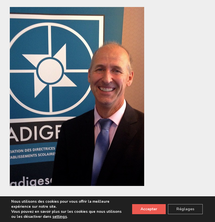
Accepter (149, 209)
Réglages (185, 209)
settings (59, 216)
